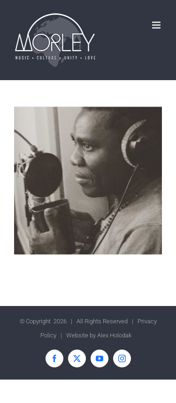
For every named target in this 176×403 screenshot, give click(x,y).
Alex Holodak (114, 335)
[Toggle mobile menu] (157, 25)
